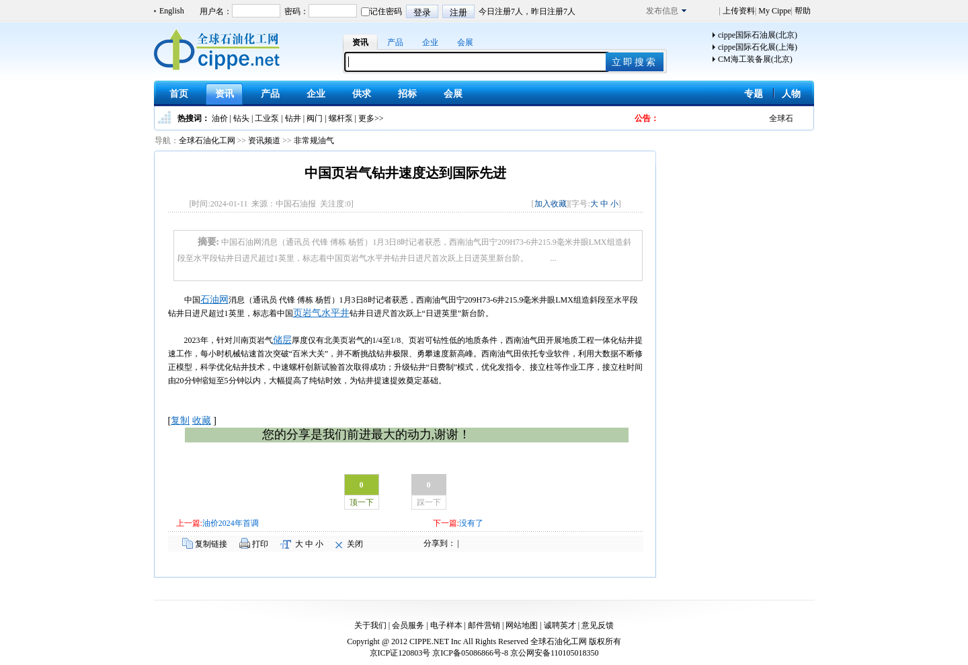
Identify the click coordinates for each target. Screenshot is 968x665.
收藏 (201, 421)
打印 (260, 544)
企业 (430, 42)
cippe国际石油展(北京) (757, 35)
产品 (395, 42)
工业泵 (267, 118)
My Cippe (773, 10)
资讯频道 (264, 140)
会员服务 (408, 625)
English (171, 10)
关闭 (355, 544)
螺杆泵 (341, 118)
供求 (361, 94)
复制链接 (211, 544)
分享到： (440, 543)
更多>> (371, 118)
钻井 (293, 118)
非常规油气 (314, 140)
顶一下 (362, 502)
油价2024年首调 (230, 523)
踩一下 (429, 502)
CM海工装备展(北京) (755, 59)
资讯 (360, 42)
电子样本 (446, 625)
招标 (407, 94)
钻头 (241, 118)
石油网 (214, 300)
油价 (220, 118)
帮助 (802, 10)
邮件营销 (484, 625)
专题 (753, 94)
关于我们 (370, 625)
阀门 (315, 118)
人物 (791, 94)
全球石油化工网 (207, 140)
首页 (178, 94)
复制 (180, 421)
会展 (465, 42)
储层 (282, 340)
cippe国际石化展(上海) (757, 47)
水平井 (335, 313)
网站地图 (522, 625)
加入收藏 (550, 203)
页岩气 (307, 313)
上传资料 (738, 10)
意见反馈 (597, 625)
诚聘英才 (560, 625)
